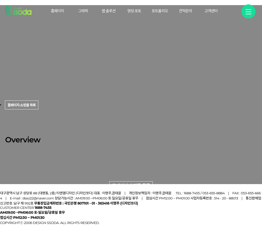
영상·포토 (134, 10)
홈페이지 (57, 10)
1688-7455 (192, 193)
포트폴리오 (159, 10)
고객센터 (210, 10)
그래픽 (83, 10)
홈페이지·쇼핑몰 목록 (131, 186)
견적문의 (185, 10)
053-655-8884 (213, 193)
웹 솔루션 (108, 10)
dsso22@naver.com (38, 198)
